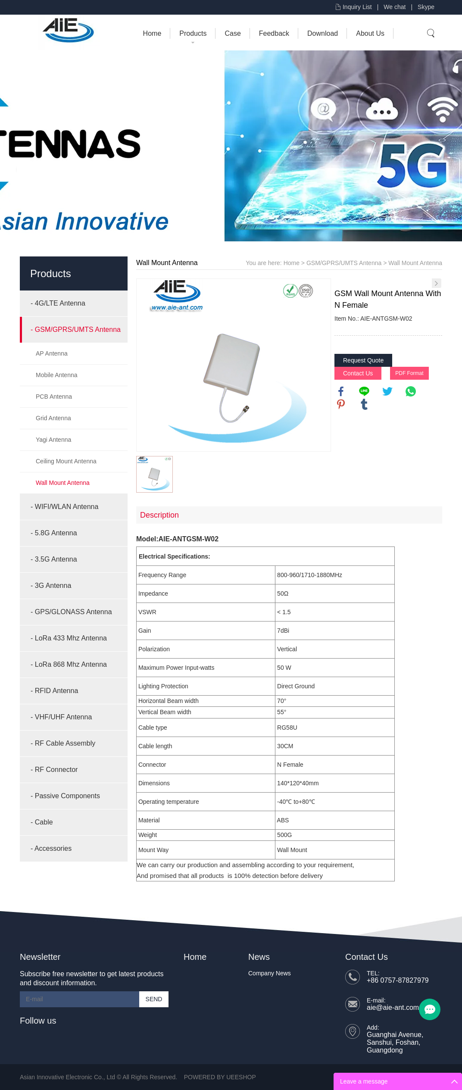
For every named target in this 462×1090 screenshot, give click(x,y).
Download (322, 33)
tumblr (364, 404)
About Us (370, 33)
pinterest (340, 404)
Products (192, 33)
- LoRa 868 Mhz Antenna (69, 664)
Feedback (274, 33)
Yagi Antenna (53, 439)
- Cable (42, 822)
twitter (387, 391)
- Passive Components (65, 796)
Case (232, 33)
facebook (340, 391)
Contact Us (358, 373)
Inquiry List (357, 6)
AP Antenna (52, 353)
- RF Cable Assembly (63, 743)
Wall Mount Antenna (63, 482)
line (364, 391)
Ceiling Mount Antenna (66, 461)
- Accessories (51, 848)
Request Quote (363, 360)
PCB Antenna (54, 396)
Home (152, 33)
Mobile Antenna (57, 375)
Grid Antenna (53, 418)
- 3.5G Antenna (54, 559)
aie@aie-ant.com (393, 1007)
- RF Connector (54, 769)
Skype (426, 6)
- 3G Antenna (51, 585)
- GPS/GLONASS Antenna (71, 611)
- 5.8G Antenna (54, 533)
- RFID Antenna (54, 690)
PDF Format (409, 373)
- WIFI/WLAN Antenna (64, 506)
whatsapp (410, 391)
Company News (269, 973)
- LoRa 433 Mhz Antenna (69, 638)
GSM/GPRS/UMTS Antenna (343, 262)
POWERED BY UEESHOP (220, 1077)
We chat (395, 6)
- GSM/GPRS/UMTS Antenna (76, 329)
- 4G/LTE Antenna (58, 303)
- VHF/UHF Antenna (61, 717)
